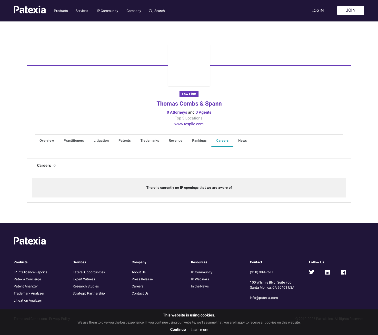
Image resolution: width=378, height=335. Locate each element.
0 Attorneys (177, 112)
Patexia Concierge (27, 279)
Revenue (175, 140)
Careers (222, 140)
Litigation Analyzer (28, 300)
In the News (200, 286)
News (242, 140)
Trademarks (149, 140)
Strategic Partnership (89, 293)
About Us (139, 272)
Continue (178, 330)
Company (134, 10)
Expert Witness (84, 279)
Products (61, 10)
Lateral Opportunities (89, 272)
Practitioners (74, 140)
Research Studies (86, 286)
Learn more (199, 329)
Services (82, 10)
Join (351, 10)
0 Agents (203, 112)
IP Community (107, 10)
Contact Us (140, 293)
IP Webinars (200, 279)
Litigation (101, 140)
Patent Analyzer (26, 286)
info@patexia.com (264, 297)
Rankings (199, 140)
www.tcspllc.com (189, 124)
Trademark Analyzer (29, 293)
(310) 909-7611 (262, 272)
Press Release (142, 279)
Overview (47, 140)
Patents (125, 140)
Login (317, 10)
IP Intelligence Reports (30, 272)
